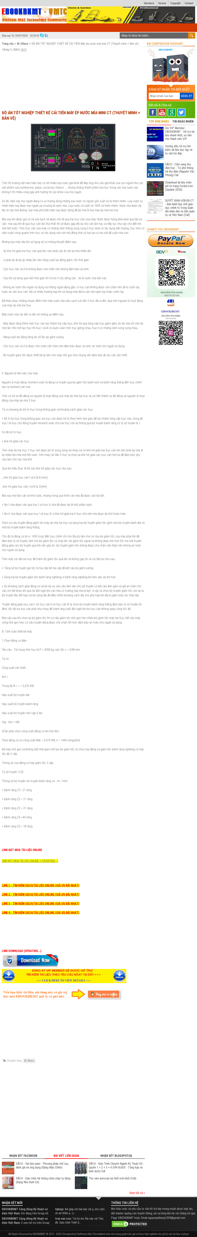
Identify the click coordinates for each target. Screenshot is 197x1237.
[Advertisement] (73, 79)
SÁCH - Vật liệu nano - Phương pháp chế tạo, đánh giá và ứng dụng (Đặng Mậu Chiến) (42, 1165)
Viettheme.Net (84, 1233)
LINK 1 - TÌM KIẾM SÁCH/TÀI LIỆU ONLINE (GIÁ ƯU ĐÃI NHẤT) (40, 885)
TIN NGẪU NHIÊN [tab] (183, 121)
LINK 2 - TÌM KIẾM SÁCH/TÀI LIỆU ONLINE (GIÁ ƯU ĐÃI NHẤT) (40, 894)
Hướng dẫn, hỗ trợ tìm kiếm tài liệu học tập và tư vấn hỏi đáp (178, 149)
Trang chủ (8, 43)
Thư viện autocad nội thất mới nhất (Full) (112, 1178)
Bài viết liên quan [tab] (66, 1156)
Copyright (175, 3)
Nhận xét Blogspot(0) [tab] (116, 1156)
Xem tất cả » (137, 1193)
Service (162, 3)
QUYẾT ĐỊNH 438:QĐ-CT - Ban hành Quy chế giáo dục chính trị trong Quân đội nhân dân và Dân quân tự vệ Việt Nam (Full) (180, 208)
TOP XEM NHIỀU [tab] (159, 121)
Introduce (149, 3)
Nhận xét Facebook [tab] (23, 1156)
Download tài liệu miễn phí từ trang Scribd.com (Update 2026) (179, 186)
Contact (189, 3)
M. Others (22, 43)
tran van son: (63, 1218)
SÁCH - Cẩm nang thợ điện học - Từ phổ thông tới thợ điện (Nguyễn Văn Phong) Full (179, 170)
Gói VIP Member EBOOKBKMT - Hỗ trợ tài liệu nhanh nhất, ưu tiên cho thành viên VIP (179, 133)
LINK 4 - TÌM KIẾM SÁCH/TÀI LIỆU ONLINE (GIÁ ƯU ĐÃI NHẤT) (40, 912)
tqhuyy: (59, 1209)
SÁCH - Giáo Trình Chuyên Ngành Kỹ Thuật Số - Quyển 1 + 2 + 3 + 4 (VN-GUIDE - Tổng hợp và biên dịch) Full (116, 1167)
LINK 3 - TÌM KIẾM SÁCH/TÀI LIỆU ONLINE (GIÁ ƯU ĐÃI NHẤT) (40, 903)
